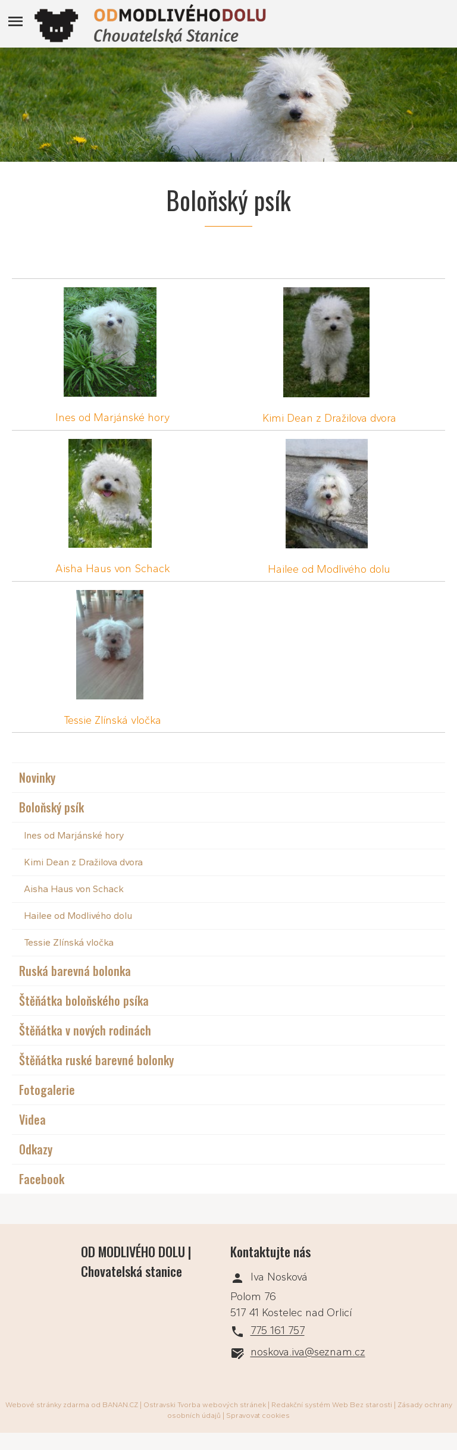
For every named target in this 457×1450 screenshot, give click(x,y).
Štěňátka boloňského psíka (84, 1000)
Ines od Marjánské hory (112, 417)
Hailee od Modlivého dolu (329, 569)
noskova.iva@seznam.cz (308, 1352)
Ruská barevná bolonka (75, 971)
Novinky (37, 777)
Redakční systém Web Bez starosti (331, 1405)
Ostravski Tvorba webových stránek (204, 1405)
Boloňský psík (51, 807)
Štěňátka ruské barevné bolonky (96, 1060)
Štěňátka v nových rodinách (85, 1030)
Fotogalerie (47, 1090)
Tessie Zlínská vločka (112, 720)
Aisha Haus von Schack (112, 568)
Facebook (41, 1179)
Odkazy (35, 1149)
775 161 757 (278, 1331)
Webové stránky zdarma (47, 1405)
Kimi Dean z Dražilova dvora (329, 418)
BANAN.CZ (120, 1405)
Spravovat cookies (258, 1415)
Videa (32, 1119)
